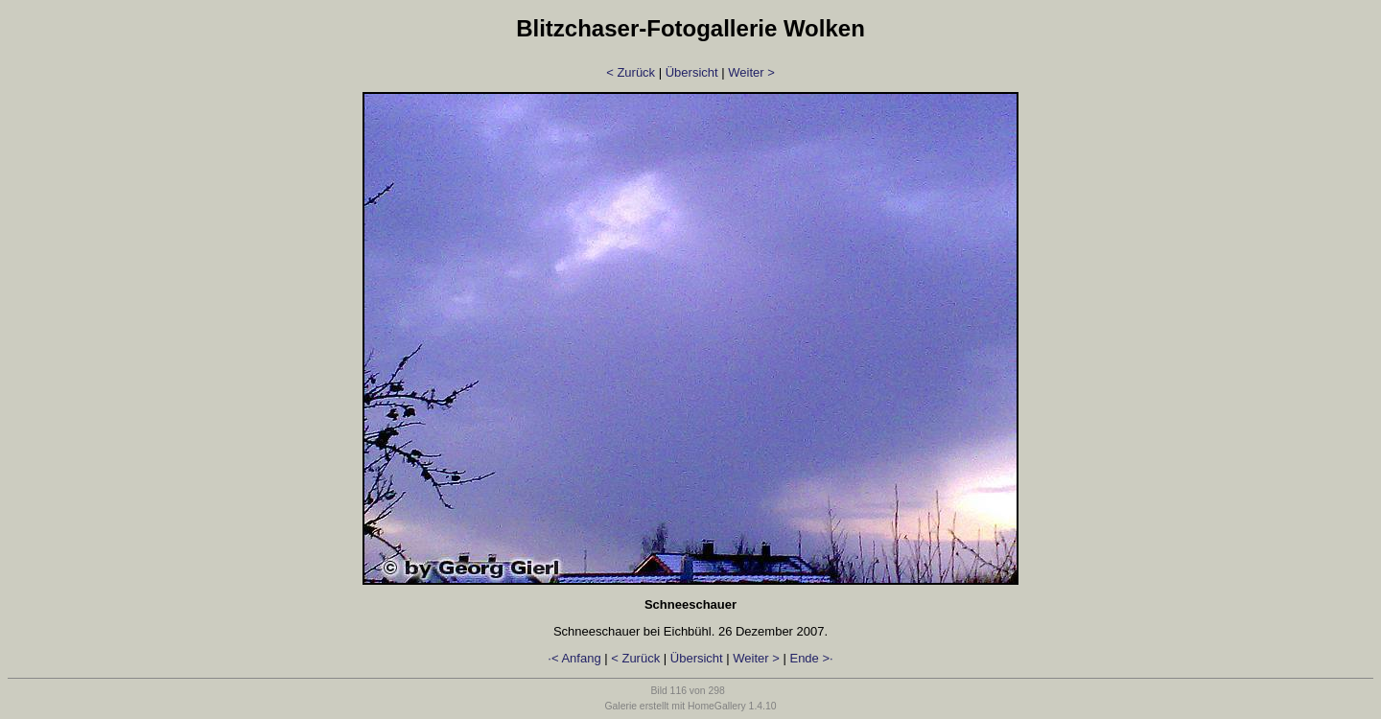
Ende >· (810, 658)
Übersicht (692, 72)
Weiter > (751, 72)
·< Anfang (574, 658)
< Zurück (630, 72)
